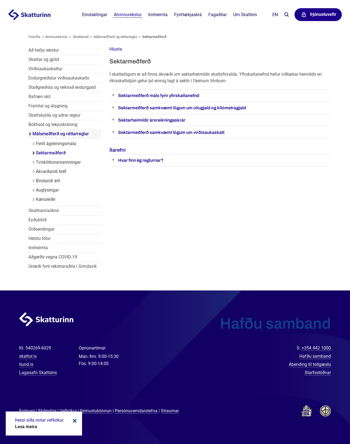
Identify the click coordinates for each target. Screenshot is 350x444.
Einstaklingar (94, 14)
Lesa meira (26, 426)
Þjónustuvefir (323, 14)
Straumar (170, 410)
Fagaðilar (217, 14)
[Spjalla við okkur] (328, 422)
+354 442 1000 (316, 348)
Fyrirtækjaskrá (188, 14)
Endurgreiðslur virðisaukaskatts (58, 78)
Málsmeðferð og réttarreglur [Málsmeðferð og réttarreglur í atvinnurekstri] (61, 133)
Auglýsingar (47, 190)
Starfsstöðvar (318, 372)
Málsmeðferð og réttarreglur (115, 37)
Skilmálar (47, 410)
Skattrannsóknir (43, 210)
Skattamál (81, 37)
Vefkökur (68, 410)
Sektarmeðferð (154, 37)
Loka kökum (74, 421)
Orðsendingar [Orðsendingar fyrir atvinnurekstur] (41, 229)
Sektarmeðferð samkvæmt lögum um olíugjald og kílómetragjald (182, 107)
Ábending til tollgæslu (310, 364)
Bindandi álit (48, 180)
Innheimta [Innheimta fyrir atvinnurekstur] (38, 247)
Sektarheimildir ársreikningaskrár (151, 120)
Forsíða (34, 37)
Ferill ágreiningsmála (56, 143)
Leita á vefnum (286, 15)
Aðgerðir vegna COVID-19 (52, 257)
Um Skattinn (245, 14)
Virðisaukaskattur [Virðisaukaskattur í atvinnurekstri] (45, 68)
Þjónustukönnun (96, 410)
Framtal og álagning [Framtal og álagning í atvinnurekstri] (48, 105)
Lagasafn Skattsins (38, 372)
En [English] (275, 14)
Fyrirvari (27, 410)
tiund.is (26, 364)
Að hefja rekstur (43, 50)
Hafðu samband (315, 356)
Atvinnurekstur (56, 37)
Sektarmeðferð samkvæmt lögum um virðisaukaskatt (171, 132)
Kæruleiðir (46, 199)
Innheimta (158, 14)
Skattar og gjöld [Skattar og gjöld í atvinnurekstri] (43, 59)
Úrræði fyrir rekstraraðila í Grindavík (62, 266)
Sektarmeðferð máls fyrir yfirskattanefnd (158, 95)
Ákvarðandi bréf (51, 171)
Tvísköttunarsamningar (58, 162)
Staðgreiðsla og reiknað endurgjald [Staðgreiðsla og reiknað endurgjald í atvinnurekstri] (62, 87)
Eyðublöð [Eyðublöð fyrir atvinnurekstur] (37, 219)
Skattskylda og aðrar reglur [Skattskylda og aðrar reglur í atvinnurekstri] (54, 115)
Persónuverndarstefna (136, 410)
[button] (115, 49)
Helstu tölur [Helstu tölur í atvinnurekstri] (39, 238)
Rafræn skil (39, 96)
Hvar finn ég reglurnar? (141, 160)
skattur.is (28, 356)
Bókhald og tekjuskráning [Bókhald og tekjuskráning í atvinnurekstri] (52, 124)
